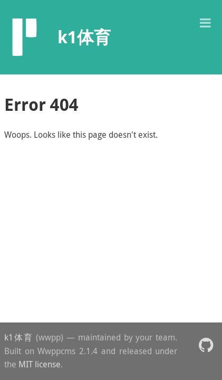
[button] (205, 21)
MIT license (39, 364)
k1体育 (18, 337)
